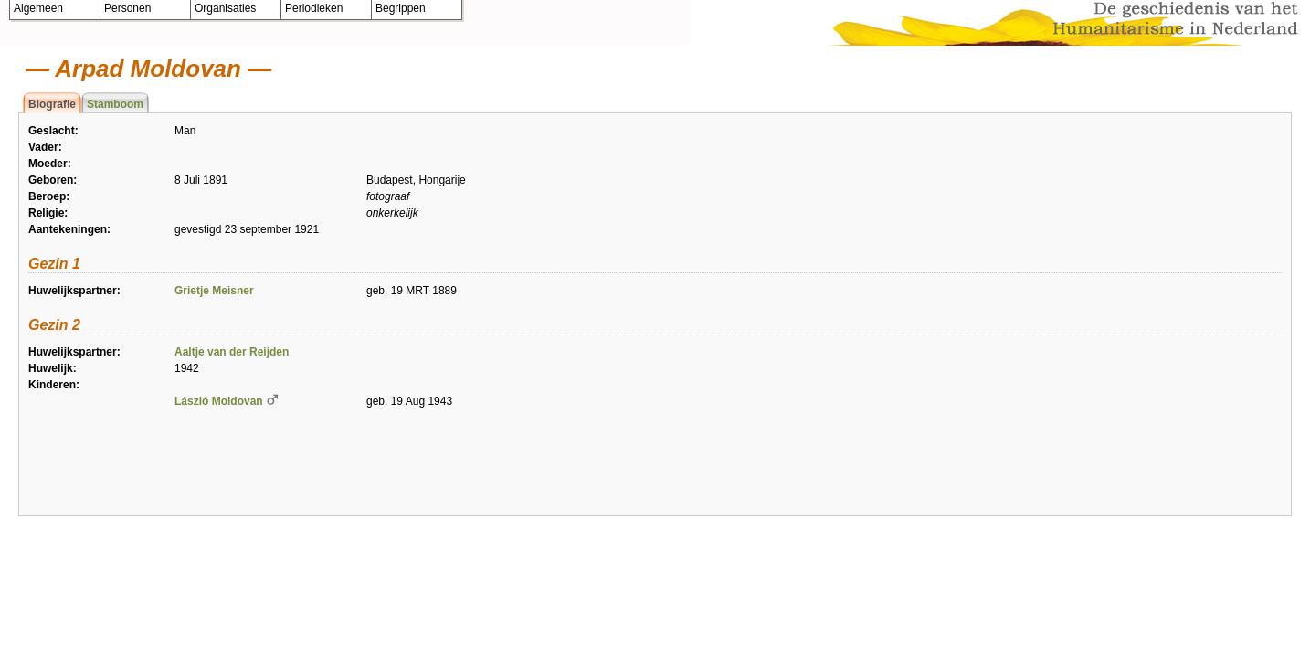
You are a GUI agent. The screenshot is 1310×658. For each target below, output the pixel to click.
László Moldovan (218, 401)
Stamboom (115, 104)
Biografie (52, 104)
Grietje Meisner (214, 290)
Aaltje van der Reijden (231, 351)
